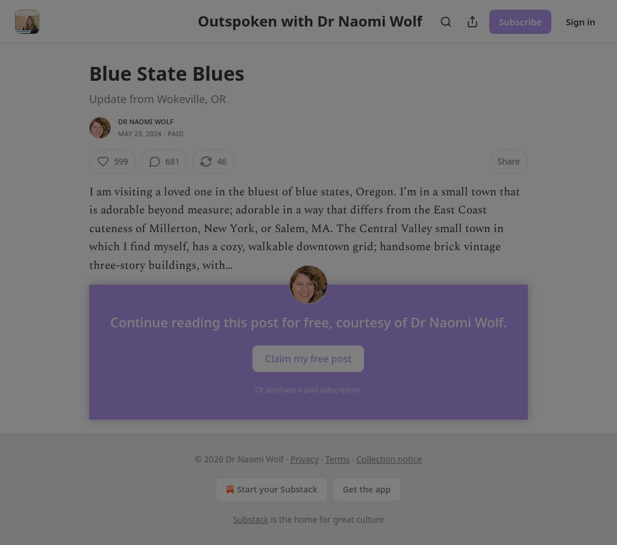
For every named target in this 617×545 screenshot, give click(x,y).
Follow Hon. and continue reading (308, 332)
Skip (308, 361)
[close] (424, 170)
